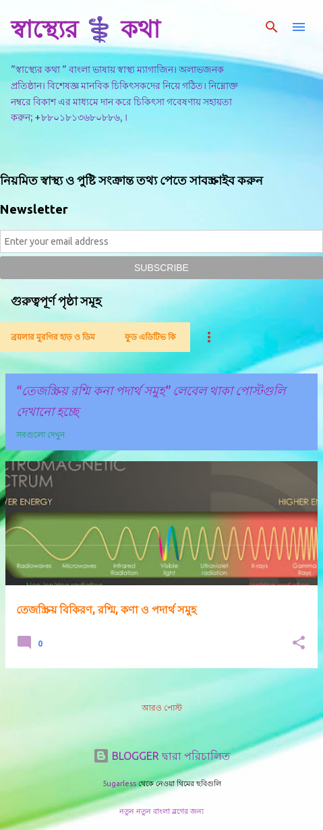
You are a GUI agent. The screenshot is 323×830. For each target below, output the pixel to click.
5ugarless (119, 783)
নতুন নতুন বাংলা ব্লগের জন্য (161, 811)
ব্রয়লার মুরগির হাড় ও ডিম (53, 336)
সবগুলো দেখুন (40, 434)
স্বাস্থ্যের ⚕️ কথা (85, 28)
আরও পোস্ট (162, 707)
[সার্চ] (272, 27)
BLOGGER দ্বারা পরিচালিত (161, 756)
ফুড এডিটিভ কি (150, 336)
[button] (299, 643)
